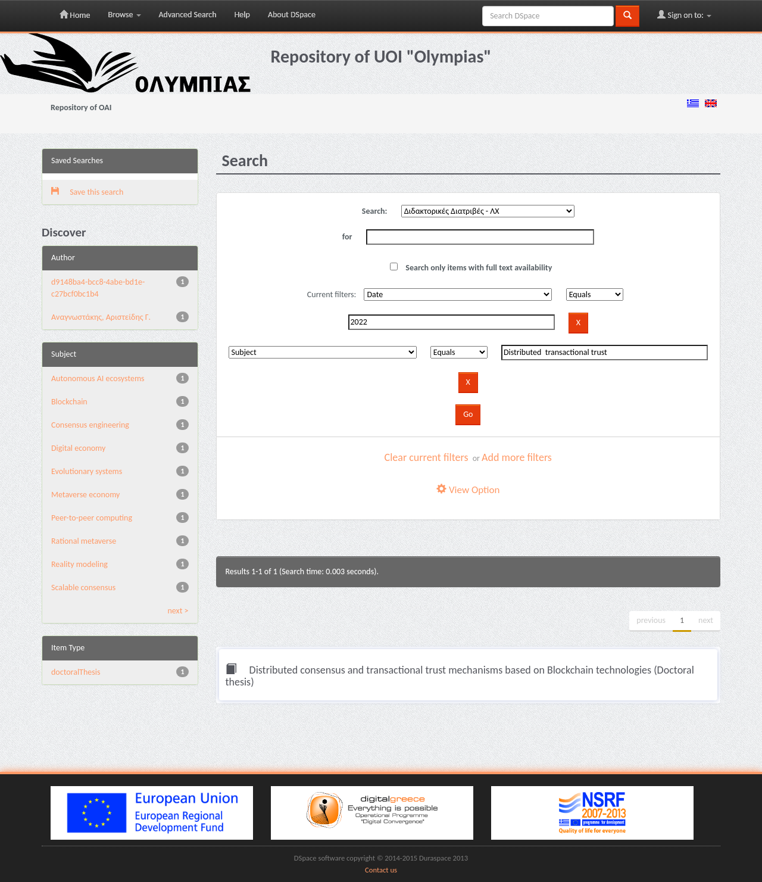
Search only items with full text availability (471, 268)
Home (75, 15)
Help (242, 15)
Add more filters (517, 457)
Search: (375, 211)
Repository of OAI (81, 107)
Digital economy (78, 448)
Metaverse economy (85, 495)
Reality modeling (79, 564)
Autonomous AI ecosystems (98, 378)
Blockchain (69, 402)
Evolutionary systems (86, 471)
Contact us (381, 869)
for (347, 237)
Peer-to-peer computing (91, 518)
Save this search (87, 192)
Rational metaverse (83, 541)
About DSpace (292, 15)
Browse (124, 15)
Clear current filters (427, 457)
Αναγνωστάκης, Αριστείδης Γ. (101, 317)
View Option (467, 490)
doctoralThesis (75, 672)
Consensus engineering (90, 425)
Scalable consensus (83, 587)
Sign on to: (684, 15)
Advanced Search (188, 15)
